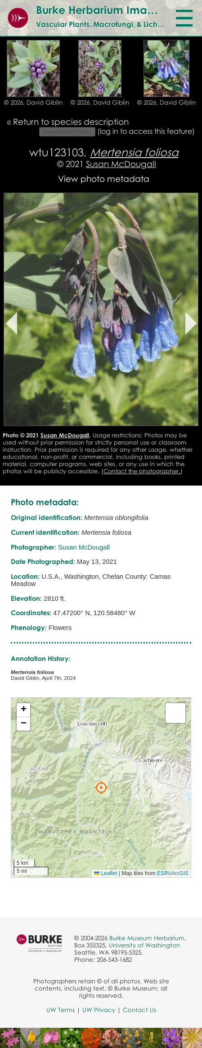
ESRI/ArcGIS (173, 873)
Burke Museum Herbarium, (147, 938)
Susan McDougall (121, 164)
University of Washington (144, 945)
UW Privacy (98, 1009)
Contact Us (139, 1009)
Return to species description (71, 121)
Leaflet (105, 873)
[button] (101, 787)
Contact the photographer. (141, 471)
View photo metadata (103, 178)
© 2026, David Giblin (33, 102)
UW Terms (60, 1009)
